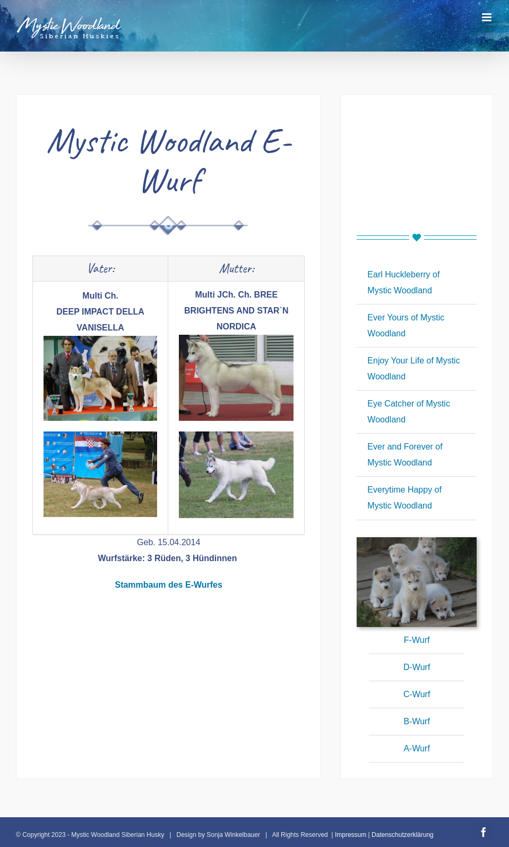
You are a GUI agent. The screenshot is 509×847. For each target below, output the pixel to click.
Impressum (350, 834)
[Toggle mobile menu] (487, 17)
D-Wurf (416, 667)
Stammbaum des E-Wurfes (168, 584)
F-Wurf (417, 640)
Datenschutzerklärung (403, 834)
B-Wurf (416, 721)
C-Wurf (416, 694)
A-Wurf (416, 748)
